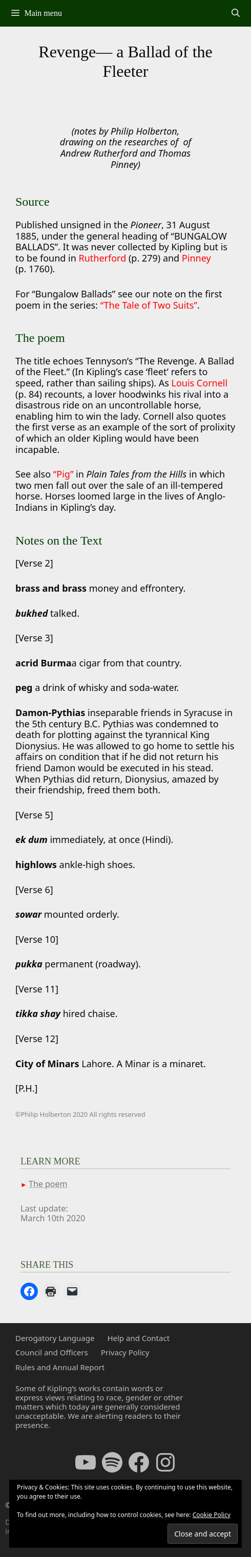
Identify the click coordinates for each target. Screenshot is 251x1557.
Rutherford (104, 258)
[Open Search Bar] (235, 13)
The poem (48, 1184)
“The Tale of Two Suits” (148, 305)
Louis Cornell (199, 383)
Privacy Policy (125, 1352)
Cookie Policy (212, 1514)
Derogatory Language (54, 1338)
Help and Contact (138, 1338)
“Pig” (63, 474)
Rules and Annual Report (59, 1367)
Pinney (196, 258)
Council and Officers (51, 1352)
